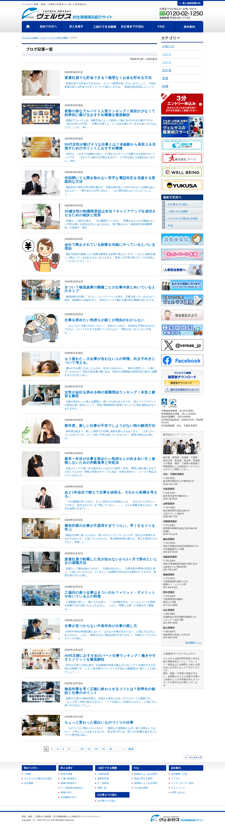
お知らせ (168, 46)
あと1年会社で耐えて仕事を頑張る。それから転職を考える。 (111, 494)
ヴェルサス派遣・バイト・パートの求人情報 (45, 37)
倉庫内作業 (103, 778)
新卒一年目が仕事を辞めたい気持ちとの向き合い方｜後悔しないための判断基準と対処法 (110, 461)
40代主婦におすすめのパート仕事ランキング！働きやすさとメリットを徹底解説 (110, 657)
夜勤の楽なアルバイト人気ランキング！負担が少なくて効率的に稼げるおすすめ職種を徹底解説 (110, 113)
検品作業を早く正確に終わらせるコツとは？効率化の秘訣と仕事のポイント (110, 691)
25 (103, 749)
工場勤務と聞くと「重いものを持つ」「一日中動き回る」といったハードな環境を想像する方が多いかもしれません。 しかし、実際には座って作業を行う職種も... (110, 605)
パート (166, 62)
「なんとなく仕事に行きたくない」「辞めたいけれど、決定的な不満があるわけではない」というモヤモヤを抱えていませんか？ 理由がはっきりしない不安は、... (110, 329)
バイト (166, 54)
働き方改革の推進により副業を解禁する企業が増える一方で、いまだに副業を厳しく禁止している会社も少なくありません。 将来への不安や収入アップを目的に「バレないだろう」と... (110, 257)
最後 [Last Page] (131, 749)
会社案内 (189, 26)
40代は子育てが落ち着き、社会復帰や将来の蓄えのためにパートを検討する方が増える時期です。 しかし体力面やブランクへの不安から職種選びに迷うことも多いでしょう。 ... (111, 668)
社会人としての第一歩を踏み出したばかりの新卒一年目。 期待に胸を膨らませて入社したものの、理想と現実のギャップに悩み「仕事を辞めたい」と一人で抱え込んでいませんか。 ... (110, 472)
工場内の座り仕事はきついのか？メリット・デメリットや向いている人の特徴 (110, 594)
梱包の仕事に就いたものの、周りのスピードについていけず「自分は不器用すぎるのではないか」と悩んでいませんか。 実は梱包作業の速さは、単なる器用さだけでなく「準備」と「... (111, 538)
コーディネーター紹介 (182, 783)
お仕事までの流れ (133, 26)
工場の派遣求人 (69, 778)
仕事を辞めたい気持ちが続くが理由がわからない (104, 320)
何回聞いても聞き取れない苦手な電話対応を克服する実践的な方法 (110, 180)
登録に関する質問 (143, 778)
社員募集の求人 (69, 797)
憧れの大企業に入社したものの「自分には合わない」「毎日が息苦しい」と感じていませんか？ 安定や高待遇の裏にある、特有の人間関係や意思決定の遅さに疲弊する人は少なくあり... (111, 371)
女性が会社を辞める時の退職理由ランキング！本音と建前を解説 (110, 394)
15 (89, 749)
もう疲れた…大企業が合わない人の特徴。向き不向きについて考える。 (110, 360)
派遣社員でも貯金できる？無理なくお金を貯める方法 (108, 78)
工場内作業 (103, 774)
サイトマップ (178, 788)
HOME (28, 26)
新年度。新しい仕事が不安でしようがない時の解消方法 (110, 426)
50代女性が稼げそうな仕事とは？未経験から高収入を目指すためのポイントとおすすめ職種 (110, 146)
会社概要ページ (193, 642)
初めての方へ (48, 26)
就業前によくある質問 (145, 774)
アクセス (175, 778)
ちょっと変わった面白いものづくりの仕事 (99, 722)
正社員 (166, 70)
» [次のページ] (123, 749)
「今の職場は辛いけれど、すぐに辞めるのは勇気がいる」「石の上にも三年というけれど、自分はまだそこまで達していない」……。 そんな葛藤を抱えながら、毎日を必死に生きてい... (111, 505)
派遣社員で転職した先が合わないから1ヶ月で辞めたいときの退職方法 (111, 561)
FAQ (161, 26)
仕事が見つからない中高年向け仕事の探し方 (101, 626)
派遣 (165, 78)
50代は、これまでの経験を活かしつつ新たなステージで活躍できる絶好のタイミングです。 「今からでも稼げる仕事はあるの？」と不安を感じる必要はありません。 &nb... (110, 157)
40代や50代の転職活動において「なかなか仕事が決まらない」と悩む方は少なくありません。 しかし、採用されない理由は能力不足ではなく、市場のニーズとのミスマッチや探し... (111, 635)
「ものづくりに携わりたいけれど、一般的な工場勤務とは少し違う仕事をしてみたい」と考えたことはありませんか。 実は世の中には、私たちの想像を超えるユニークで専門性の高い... (111, 731)
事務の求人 (66, 792)
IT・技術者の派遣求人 (72, 788)
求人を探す (76, 26)
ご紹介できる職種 (104, 26)
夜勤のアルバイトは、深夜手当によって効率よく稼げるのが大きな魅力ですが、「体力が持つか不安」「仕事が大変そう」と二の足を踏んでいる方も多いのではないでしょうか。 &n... (110, 124)
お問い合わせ (178, 792)
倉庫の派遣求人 (69, 783)
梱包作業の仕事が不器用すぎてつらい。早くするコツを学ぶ (110, 527)
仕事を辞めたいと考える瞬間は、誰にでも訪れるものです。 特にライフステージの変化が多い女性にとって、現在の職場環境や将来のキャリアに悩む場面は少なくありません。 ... (110, 405)
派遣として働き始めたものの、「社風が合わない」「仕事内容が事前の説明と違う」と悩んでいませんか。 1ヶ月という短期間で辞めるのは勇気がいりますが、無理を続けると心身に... (110, 572)
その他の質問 (141, 788)
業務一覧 (102, 788)
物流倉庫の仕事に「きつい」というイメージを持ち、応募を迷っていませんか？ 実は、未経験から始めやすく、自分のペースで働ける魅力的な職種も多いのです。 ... (110, 300)
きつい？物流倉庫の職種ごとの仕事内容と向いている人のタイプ (110, 289)
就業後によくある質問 (145, 783)
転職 (165, 86)
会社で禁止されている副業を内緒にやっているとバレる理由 (110, 246)
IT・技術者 (103, 783)
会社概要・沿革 (179, 774)
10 (81, 749)
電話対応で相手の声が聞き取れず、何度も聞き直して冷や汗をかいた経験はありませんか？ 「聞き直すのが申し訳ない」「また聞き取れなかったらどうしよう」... (110, 190)
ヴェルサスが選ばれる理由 (183, 218)
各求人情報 (66, 774)
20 (96, 749)
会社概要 (28, 783)
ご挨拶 (27, 774)
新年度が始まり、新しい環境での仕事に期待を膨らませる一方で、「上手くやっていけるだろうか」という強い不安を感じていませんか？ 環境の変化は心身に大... (110, 435)
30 (110, 749)
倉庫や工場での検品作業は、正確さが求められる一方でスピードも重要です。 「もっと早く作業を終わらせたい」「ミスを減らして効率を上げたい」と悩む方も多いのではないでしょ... (110, 702)
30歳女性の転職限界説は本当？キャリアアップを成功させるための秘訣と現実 (110, 213)
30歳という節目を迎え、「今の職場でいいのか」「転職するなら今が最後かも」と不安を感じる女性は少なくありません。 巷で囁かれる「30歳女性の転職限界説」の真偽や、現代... (110, 224)
